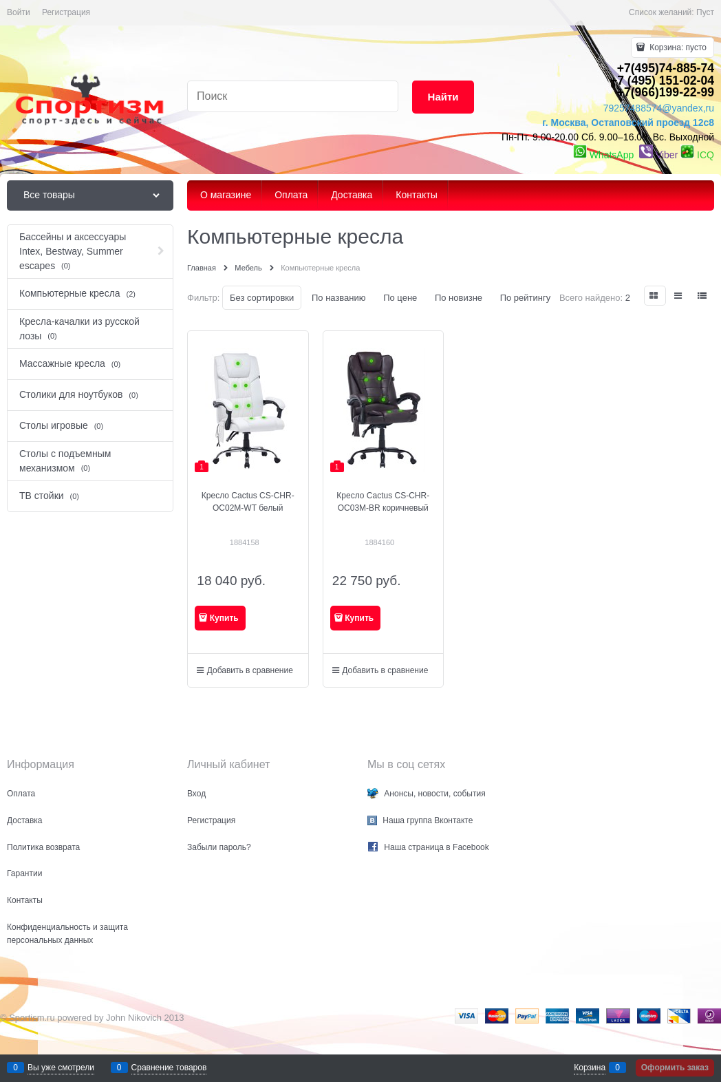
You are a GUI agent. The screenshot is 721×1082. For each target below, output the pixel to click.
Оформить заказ (675, 1067)
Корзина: (677, 47)
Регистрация (66, 12)
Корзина (589, 1067)
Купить (224, 618)
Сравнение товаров (169, 1067)
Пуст (705, 12)
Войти (18, 12)
